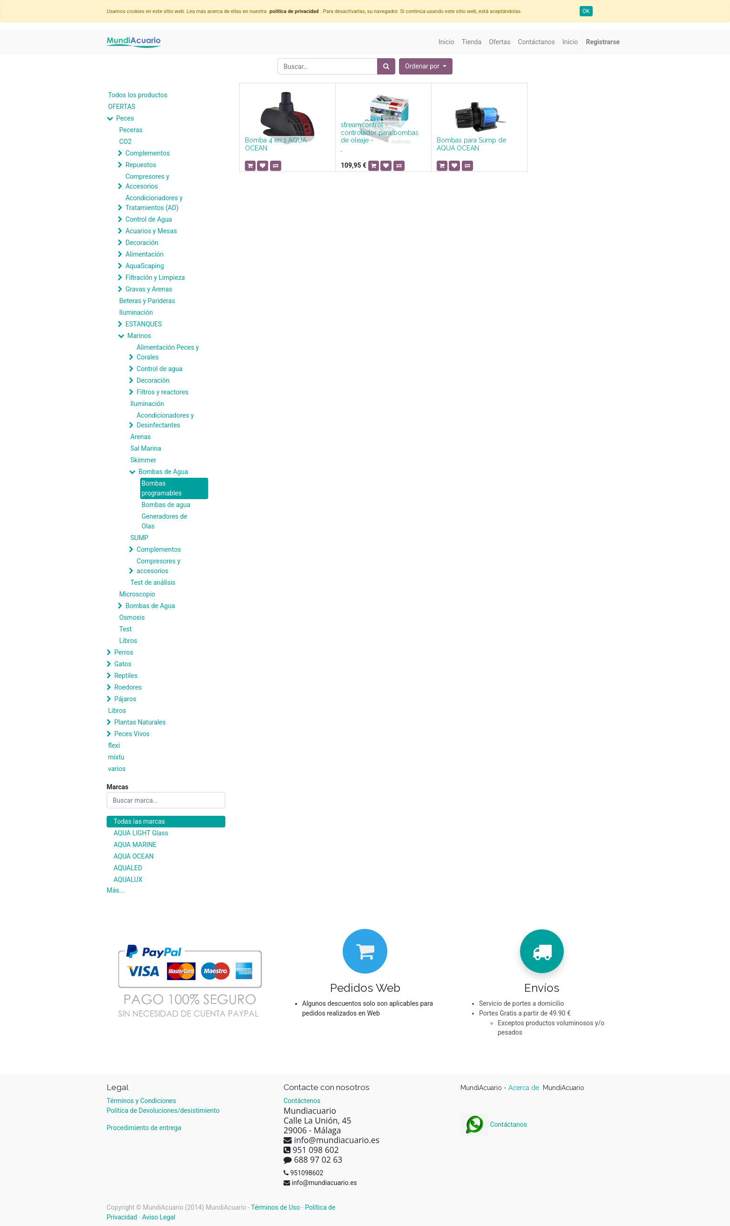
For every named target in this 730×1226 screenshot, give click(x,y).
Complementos (147, 153)
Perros (123, 652)
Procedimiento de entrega (144, 1127)
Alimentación (144, 254)
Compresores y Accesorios (147, 181)
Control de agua (159, 369)
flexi (114, 745)
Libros (128, 640)
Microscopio (137, 594)
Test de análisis (153, 582)
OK (586, 11)
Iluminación (136, 312)
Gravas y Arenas (148, 289)
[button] (426, 66)
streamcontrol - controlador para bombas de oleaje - (380, 132)
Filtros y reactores (162, 392)
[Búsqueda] (386, 66)
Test (125, 629)
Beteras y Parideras (147, 301)
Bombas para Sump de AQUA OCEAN (471, 144)
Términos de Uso (275, 1207)
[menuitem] (446, 42)
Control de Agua (148, 219)
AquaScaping (144, 266)
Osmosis (132, 617)
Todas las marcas (139, 821)
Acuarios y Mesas (150, 231)
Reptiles (125, 675)
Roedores (128, 687)
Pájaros (125, 699)
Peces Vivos (131, 734)
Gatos (122, 664)
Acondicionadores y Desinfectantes (165, 420)
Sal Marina (145, 448)
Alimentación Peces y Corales (167, 352)
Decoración (141, 242)
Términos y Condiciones (141, 1100)
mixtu (116, 757)
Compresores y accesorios (158, 566)
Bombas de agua (166, 504)
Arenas (140, 436)
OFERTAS (121, 106)
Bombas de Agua (163, 471)
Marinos (139, 335)
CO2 (125, 141)
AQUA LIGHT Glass (141, 833)
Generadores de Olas (164, 521)
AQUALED (128, 868)
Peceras (130, 130)
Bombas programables (162, 488)
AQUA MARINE (135, 844)
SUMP (139, 538)
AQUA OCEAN (134, 856)
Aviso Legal (159, 1217)
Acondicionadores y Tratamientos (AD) (153, 202)
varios (117, 768)
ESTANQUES (143, 324)
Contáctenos (302, 1100)
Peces (125, 118)
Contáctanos (493, 1124)
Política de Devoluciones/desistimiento (163, 1110)
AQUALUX (128, 879)
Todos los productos (137, 95)
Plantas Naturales (140, 722)
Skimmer (143, 460)
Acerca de (524, 1087)
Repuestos (140, 165)
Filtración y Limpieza (155, 277)
